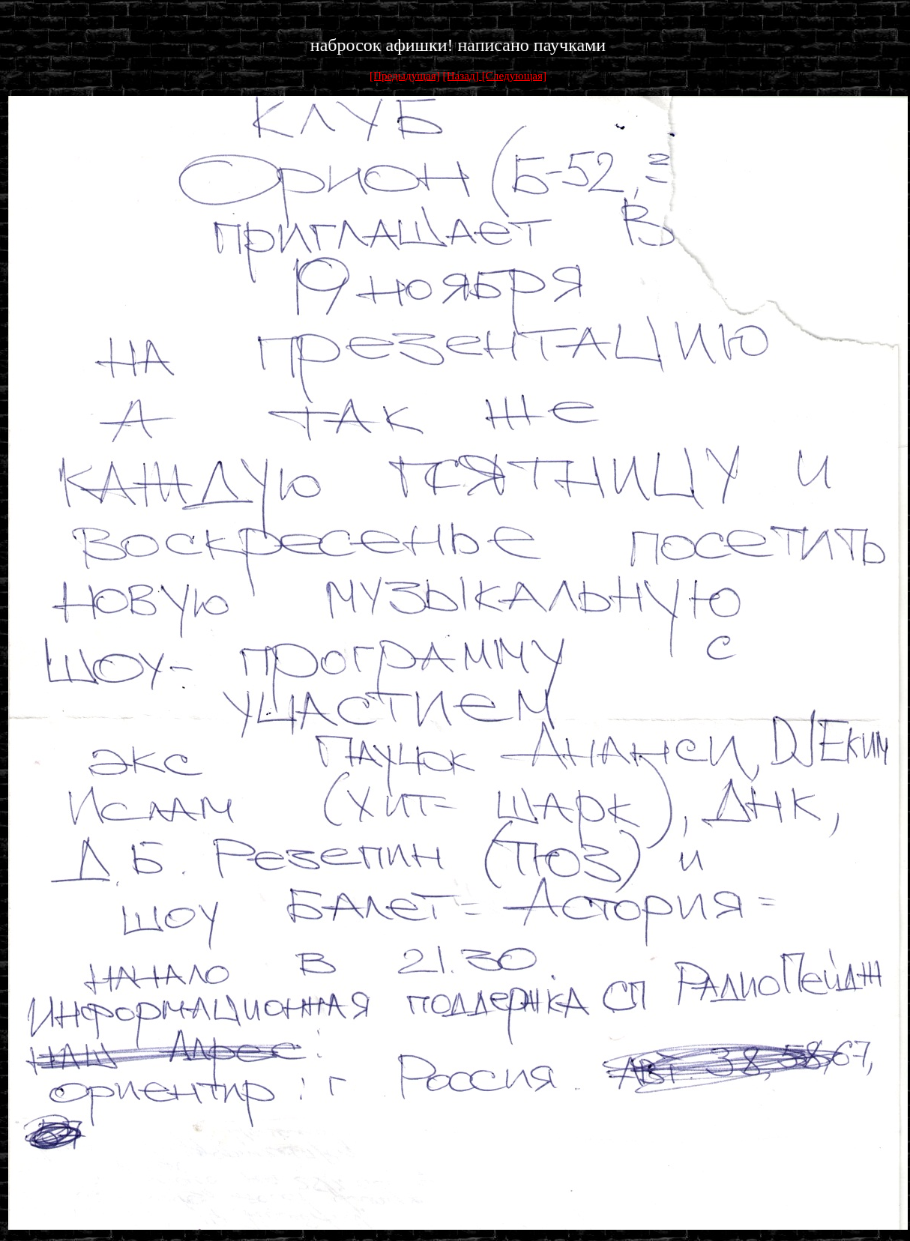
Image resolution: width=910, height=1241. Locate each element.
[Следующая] (514, 75)
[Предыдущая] (405, 75)
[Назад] (462, 75)
